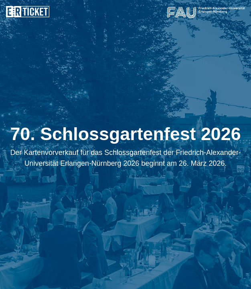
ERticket (27, 11)
